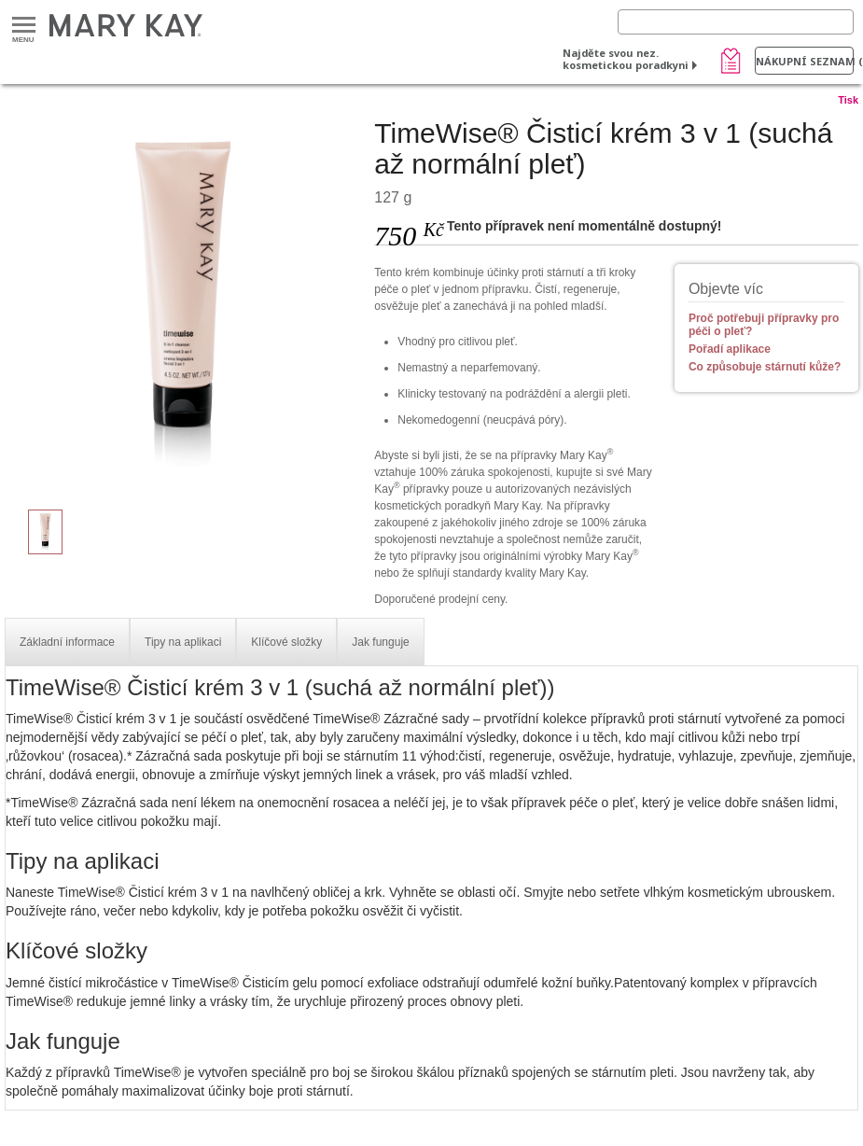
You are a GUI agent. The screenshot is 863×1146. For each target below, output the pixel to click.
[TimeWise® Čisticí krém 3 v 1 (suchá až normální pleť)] (182, 304)
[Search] (736, 22)
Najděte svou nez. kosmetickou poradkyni (626, 59)
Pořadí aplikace (730, 349)
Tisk (848, 99)
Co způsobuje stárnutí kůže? (765, 366)
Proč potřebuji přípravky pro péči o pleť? (764, 325)
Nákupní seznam (805, 61)
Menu (23, 26)
